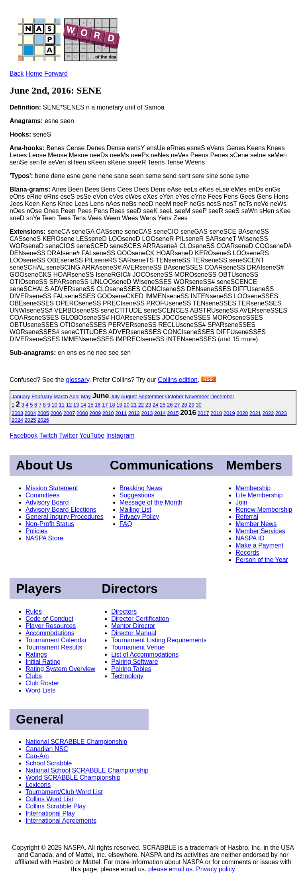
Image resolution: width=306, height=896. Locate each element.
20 (126, 405)
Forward (56, 73)
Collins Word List (49, 799)
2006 (56, 413)
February (41, 396)
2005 (43, 413)
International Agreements (61, 820)
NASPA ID (250, 538)
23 (148, 405)
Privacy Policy (139, 516)
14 (83, 405)
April (74, 396)
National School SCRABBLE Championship (87, 770)
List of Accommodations (144, 654)
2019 (229, 413)
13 (76, 405)
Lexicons (38, 784)
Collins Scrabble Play (56, 806)
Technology (127, 676)
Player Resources (51, 625)
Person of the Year (261, 559)
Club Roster (42, 683)
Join (241, 502)
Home (34, 73)
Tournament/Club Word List (64, 791)
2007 (69, 413)
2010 (108, 413)
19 (119, 405)
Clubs (34, 676)
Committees (42, 495)
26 (170, 405)
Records (247, 552)
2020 (242, 413)
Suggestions (137, 495)
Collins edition (178, 379)
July (115, 396)
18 (112, 405)
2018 (216, 413)
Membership (253, 488)
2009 (95, 413)
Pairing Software (134, 661)
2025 (30, 420)
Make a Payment (259, 545)
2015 (173, 413)
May (86, 396)
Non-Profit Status (50, 523)
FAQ (126, 523)
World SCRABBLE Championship (73, 777)
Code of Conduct (49, 618)
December (222, 396)
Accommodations (50, 633)
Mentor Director (133, 625)
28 (184, 405)
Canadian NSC (47, 748)
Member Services (260, 531)
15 (90, 405)
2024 (17, 420)
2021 (255, 413)
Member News (256, 523)
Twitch (48, 435)
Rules (34, 611)
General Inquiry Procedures (65, 516)
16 (97, 405)
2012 (134, 413)
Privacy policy (215, 869)
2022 (268, 413)
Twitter (68, 435)
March (61, 396)
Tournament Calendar (56, 640)
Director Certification (140, 618)
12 (69, 405)
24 (155, 405)
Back (17, 73)
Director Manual (133, 633)
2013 (147, 413)
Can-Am (37, 756)
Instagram (120, 435)
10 (54, 405)
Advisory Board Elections (61, 509)
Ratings (36, 654)
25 (162, 405)
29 (191, 405)
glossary (77, 379)
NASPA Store (44, 538)
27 (177, 405)
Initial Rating (43, 661)
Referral (246, 516)
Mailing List (135, 509)
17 (105, 405)
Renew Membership (263, 509)
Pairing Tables (131, 668)
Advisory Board (47, 502)
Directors (124, 611)
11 (62, 405)
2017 (203, 413)
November (197, 396)
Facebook (23, 435)
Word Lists (40, 690)
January (21, 396)
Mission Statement (52, 488)
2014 (160, 413)
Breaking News (141, 488)
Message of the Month (151, 502)
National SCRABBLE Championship (76, 741)
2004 (30, 413)
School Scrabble (49, 763)
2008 (82, 413)
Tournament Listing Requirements (158, 640)
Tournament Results (54, 647)
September (151, 396)
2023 (281, 413)
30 (198, 405)
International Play (50, 813)
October (174, 396)
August (129, 396)
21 (134, 405)
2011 (121, 413)
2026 (43, 420)
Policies (36, 531)
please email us (170, 869)
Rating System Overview (60, 668)
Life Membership (258, 495)
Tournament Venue (138, 647)
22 (141, 405)
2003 (17, 413)
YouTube (91, 435)
